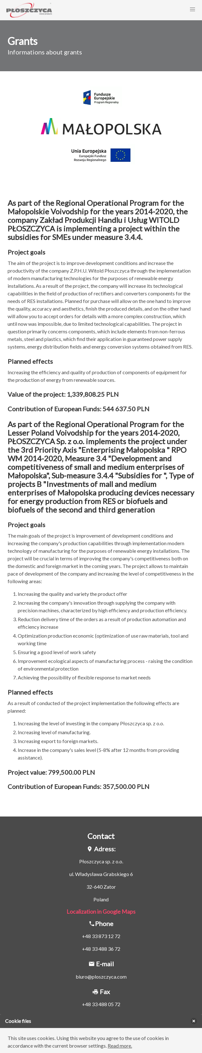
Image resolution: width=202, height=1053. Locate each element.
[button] (192, 9)
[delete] (194, 1021)
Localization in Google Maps (101, 911)
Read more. (120, 1046)
